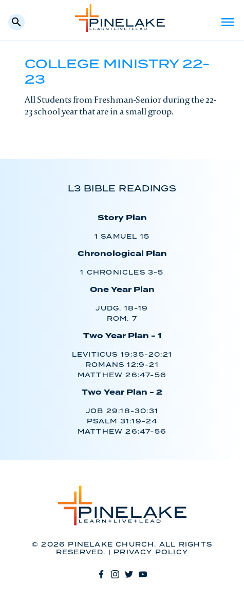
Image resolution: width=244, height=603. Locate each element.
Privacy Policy (151, 552)
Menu (227, 22)
